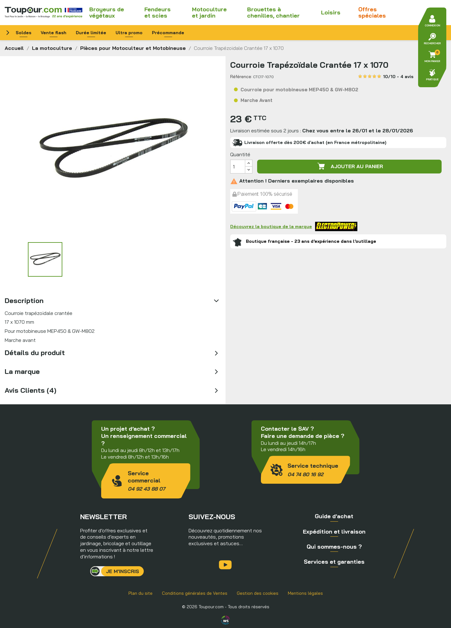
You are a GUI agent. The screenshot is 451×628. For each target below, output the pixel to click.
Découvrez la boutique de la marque (293, 226)
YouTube (225, 564)
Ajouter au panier (349, 166)
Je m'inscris (122, 571)
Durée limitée (91, 32)
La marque (22, 371)
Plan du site (140, 593)
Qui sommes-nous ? (334, 546)
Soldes (23, 32)
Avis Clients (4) (30, 390)
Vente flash (53, 32)
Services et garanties (334, 561)
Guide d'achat (334, 516)
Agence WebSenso (225, 620)
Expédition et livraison (334, 531)
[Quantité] (237, 166)
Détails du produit (35, 352)
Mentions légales (305, 593)
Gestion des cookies (257, 593)
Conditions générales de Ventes (194, 593)
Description (24, 300)
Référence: (241, 76)
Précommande (168, 32)
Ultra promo (129, 32)
